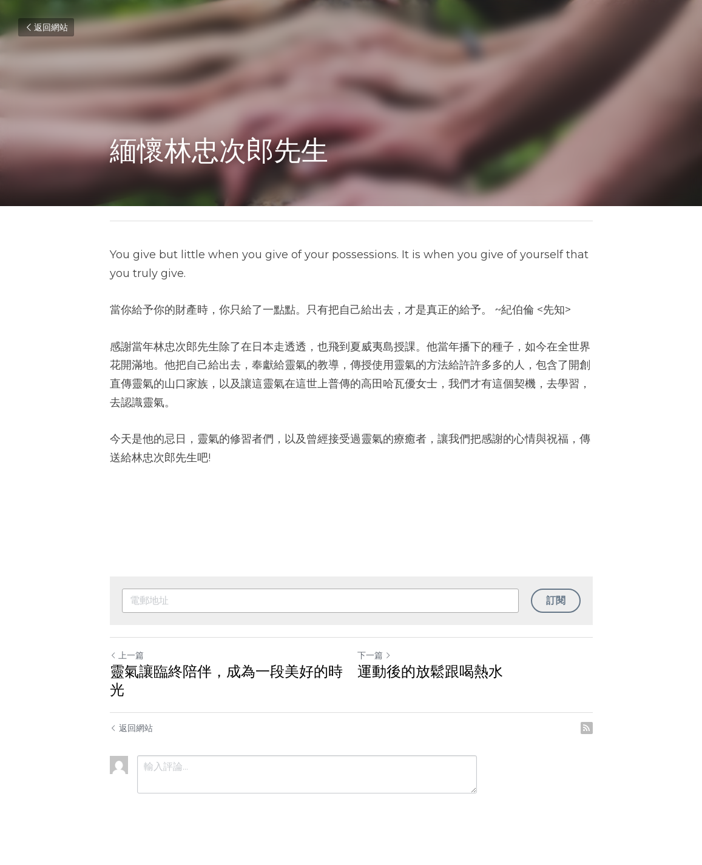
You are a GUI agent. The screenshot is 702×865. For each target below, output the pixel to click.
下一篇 (374, 655)
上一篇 (127, 655)
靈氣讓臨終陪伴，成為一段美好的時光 (226, 680)
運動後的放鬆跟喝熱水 (430, 671)
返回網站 (46, 27)
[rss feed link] (587, 728)
